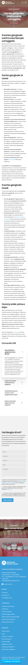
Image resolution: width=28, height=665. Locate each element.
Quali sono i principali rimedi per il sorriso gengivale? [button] (14, 382)
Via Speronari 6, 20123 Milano (10, 574)
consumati (12, 159)
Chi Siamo (5, 592)
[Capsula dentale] (14, 547)
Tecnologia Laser (7, 597)
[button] (25, 2)
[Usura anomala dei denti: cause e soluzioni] (14, 528)
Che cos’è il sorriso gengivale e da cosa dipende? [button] (14, 352)
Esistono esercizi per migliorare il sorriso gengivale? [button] (14, 402)
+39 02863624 (9, 576)
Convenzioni (5, 595)
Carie (3, 634)
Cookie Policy (5, 659)
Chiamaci (8, 661)
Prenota (17, 661)
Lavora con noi (7, 584)
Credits (18, 659)
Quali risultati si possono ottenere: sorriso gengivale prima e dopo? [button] (14, 392)
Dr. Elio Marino (14, 23)
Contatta (16, 332)
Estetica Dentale (14, 9)
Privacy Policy (9, 489)
